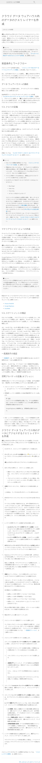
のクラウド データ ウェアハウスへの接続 (18, 96)
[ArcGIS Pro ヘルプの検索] (19, 2)
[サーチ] (34, 2)
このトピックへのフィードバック (30, 762)
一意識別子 (6, 358)
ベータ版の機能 (23, 205)
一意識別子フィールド (31, 630)
